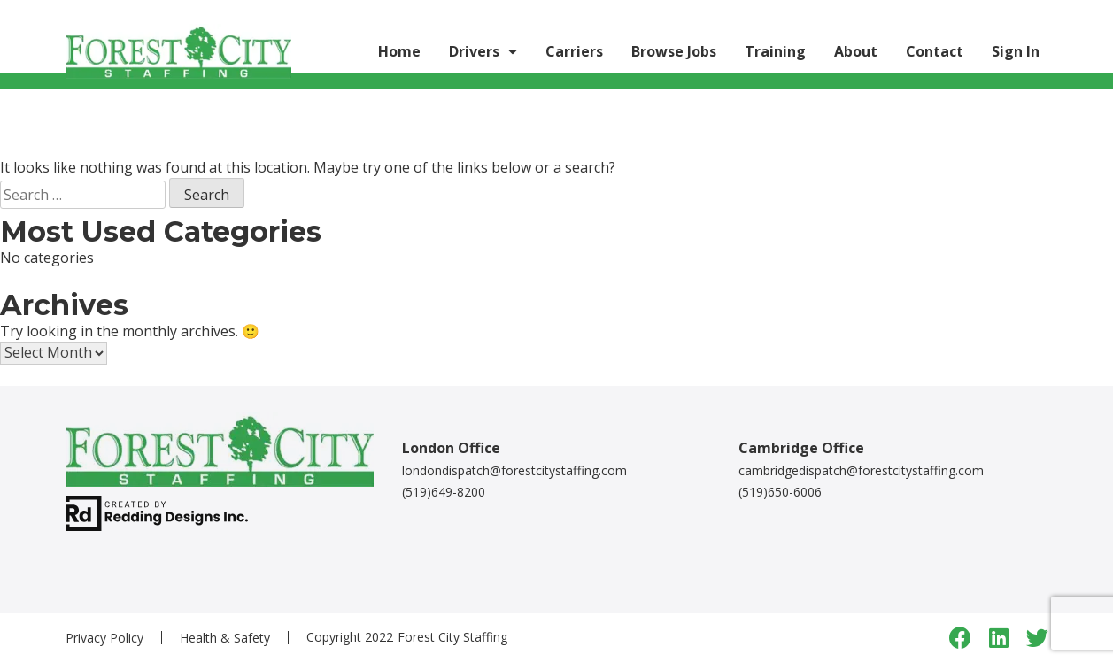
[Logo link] (178, 51)
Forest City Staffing (452, 636)
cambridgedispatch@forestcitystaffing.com (861, 470)
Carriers (574, 51)
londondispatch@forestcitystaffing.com (514, 470)
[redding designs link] (157, 512)
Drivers (474, 51)
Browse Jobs (673, 51)
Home (399, 51)
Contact (934, 51)
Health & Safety (225, 637)
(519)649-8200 (443, 491)
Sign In (1016, 51)
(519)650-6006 (780, 491)
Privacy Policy (104, 637)
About (855, 51)
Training (775, 51)
